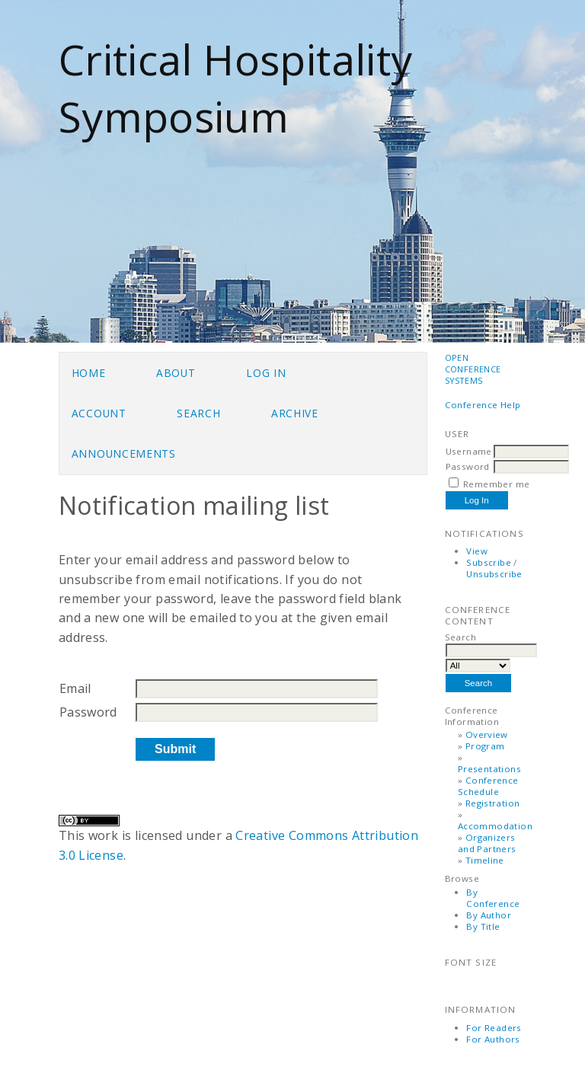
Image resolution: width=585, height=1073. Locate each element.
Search (198, 413)
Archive (294, 413)
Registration (492, 803)
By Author (488, 915)
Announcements (124, 453)
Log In (266, 373)
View (477, 551)
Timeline (484, 860)
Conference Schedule (488, 785)
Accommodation (495, 826)
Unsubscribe (494, 574)
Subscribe (488, 562)
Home (89, 373)
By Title (483, 926)
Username (469, 451)
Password (468, 466)
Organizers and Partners (487, 843)
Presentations (489, 768)
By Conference (492, 897)
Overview (486, 734)
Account (99, 413)
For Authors (492, 1039)
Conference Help (483, 404)
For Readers (493, 1027)
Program (485, 746)
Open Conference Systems (473, 369)
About (175, 373)
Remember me (496, 484)
